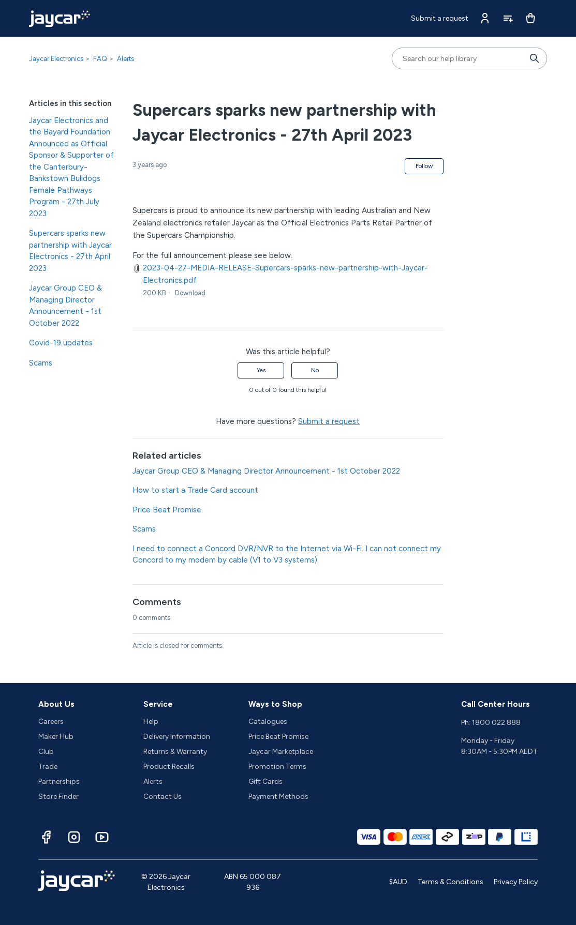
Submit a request (439, 18)
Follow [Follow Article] (424, 166)
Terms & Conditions (450, 881)
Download (190, 293)
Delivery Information (176, 736)
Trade (47, 766)
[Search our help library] (459, 58)
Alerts (125, 59)
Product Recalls (169, 766)
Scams (40, 363)
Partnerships (59, 781)
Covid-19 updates (61, 342)
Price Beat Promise (166, 509)
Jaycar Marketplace (280, 751)
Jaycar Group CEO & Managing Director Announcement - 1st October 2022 (65, 305)
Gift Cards (265, 781)
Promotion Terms (277, 766)
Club (46, 751)
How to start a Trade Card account (195, 490)
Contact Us (162, 796)
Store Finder (58, 796)
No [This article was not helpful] (315, 370)
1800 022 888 (496, 722)
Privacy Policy (516, 881)
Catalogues (267, 721)
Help (150, 721)
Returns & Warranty (175, 751)
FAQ (100, 59)
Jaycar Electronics (56, 59)
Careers (51, 721)
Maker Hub (55, 736)
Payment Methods (278, 796)
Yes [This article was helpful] (261, 370)
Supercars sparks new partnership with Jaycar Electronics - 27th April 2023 (70, 251)
